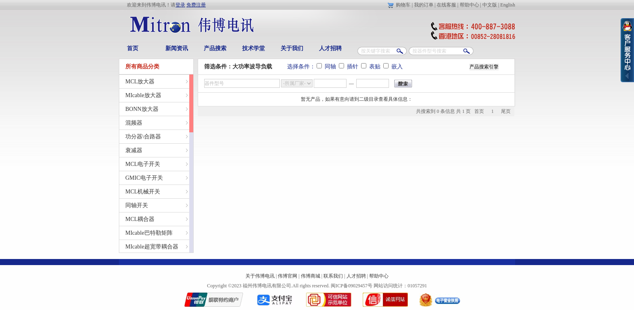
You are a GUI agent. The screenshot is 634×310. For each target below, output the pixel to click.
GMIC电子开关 (144, 178)
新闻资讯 (176, 48)
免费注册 (196, 5)
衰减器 (133, 150)
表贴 (371, 67)
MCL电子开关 (142, 164)
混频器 (133, 123)
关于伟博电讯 (260, 276)
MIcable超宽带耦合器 (151, 247)
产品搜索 (215, 48)
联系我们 (333, 276)
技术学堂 (253, 48)
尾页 (506, 111)
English (507, 5)
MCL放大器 (139, 82)
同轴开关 (136, 205)
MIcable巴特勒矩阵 (149, 233)
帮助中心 (469, 5)
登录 (180, 5)
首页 (132, 48)
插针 (349, 67)
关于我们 (292, 48)
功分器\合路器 (143, 137)
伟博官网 (287, 276)
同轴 (327, 67)
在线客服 (446, 5)
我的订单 (423, 5)
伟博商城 (310, 276)
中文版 (489, 5)
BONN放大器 (141, 109)
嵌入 (393, 67)
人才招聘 (330, 48)
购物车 (403, 5)
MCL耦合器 (139, 219)
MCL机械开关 (142, 192)
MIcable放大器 (143, 95)
